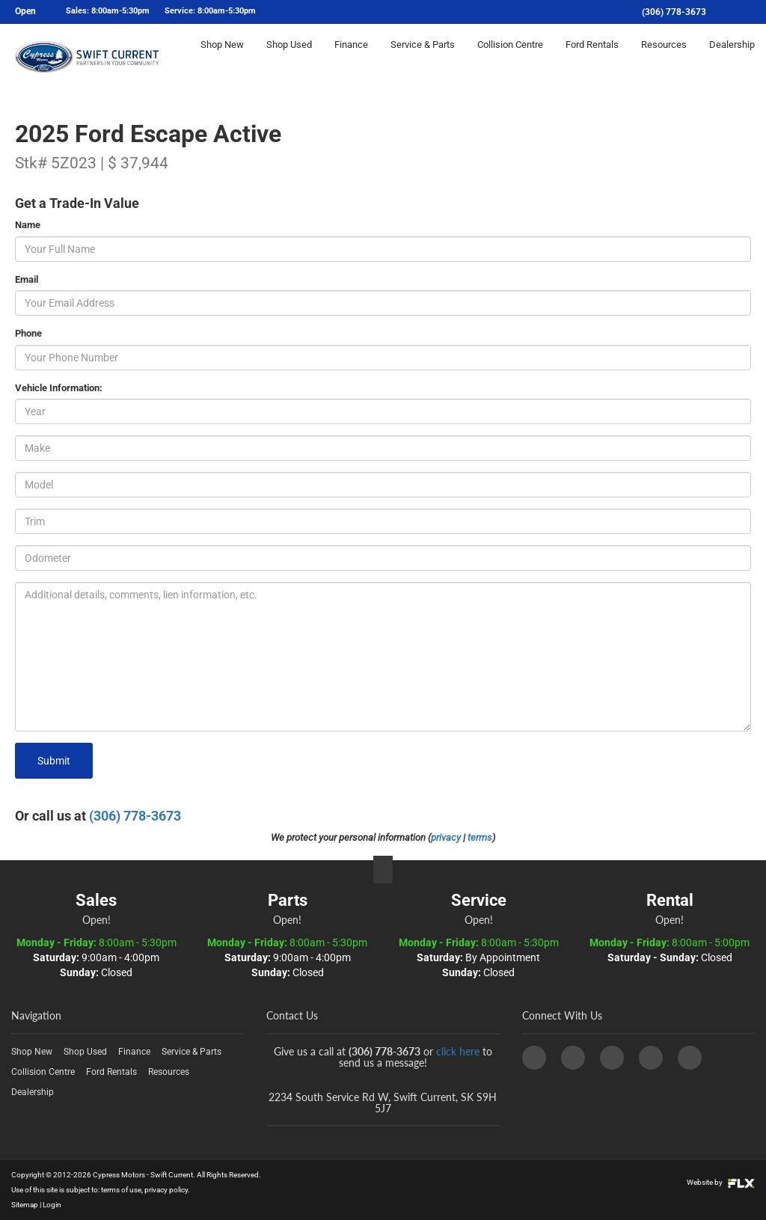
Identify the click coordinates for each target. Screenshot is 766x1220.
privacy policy (166, 1190)
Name (27, 224)
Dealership (732, 57)
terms (480, 837)
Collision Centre (510, 57)
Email (26, 279)
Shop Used (289, 57)
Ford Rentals (592, 57)
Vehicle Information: (58, 387)
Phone (28, 333)
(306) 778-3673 (674, 12)
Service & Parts (422, 57)
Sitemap (24, 1205)
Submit (53, 761)
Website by (721, 1182)
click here (457, 1051)
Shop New (222, 57)
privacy (446, 837)
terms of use (121, 1190)
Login (52, 1205)
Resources (664, 57)
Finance (351, 57)
